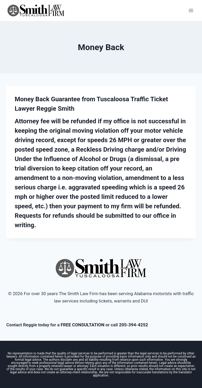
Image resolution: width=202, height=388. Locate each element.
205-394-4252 (133, 324)
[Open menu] (191, 10)
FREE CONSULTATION (82, 324)
